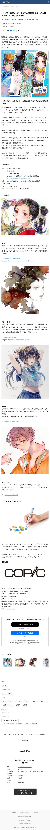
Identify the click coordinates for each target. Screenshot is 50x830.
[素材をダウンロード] (18, 30)
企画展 (25, 705)
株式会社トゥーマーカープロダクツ (27, 734)
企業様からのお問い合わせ (25, 820)
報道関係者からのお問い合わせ (25, 816)
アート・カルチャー (8, 693)
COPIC (4, 701)
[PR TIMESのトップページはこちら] (6, 2)
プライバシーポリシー (25, 812)
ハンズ (11, 705)
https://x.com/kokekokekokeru (12, 258)
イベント (5, 685)
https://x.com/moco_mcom (11, 421)
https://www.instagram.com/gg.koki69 (20, 339)
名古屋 (4, 705)
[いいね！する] (2, 30)
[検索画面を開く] (48, 2)
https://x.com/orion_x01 (11, 495)
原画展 (18, 705)
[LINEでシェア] (14, 30)
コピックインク (42, 701)
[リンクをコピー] (22, 30)
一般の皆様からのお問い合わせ (25, 823)
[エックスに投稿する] (7, 30)
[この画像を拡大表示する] (7, 662)
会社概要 (14, 812)
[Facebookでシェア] (10, 30)
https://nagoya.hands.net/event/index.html (18, 178)
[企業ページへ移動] (25, 751)
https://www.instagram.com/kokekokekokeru (20, 261)
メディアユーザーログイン (25, 624)
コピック (11, 701)
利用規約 (36, 812)
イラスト (19, 701)
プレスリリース (12, 734)
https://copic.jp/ (10, 609)
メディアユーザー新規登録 (25, 633)
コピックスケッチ (30, 701)
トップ (4, 734)
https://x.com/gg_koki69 (11, 337)
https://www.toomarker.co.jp (25, 767)
